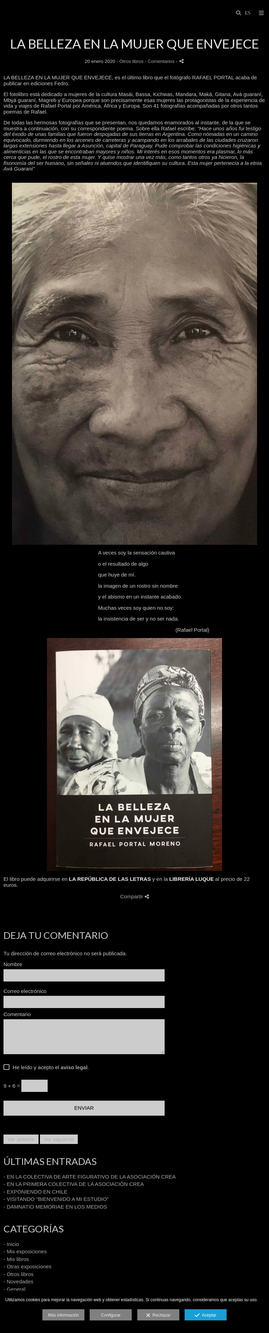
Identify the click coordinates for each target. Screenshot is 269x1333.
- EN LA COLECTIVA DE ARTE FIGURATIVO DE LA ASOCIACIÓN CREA (90, 1177)
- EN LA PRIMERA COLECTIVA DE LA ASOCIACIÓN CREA (74, 1184)
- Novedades (18, 1281)
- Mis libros (16, 1259)
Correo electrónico (25, 991)
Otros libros (131, 61)
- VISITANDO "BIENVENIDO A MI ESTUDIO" (56, 1199)
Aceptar (205, 1315)
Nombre (13, 964)
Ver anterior (21, 1139)
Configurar (110, 1315)
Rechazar (158, 1315)
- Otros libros (19, 1274)
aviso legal (74, 1067)
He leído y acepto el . (49, 1067)
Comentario (17, 1014)
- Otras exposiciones (27, 1266)
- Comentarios (160, 61)
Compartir (134, 896)
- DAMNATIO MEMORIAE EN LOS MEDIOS (55, 1207)
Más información (63, 1315)
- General (15, 1289)
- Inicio (11, 1244)
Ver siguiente (59, 1139)
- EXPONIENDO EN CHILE (36, 1192)
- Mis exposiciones (25, 1251)
